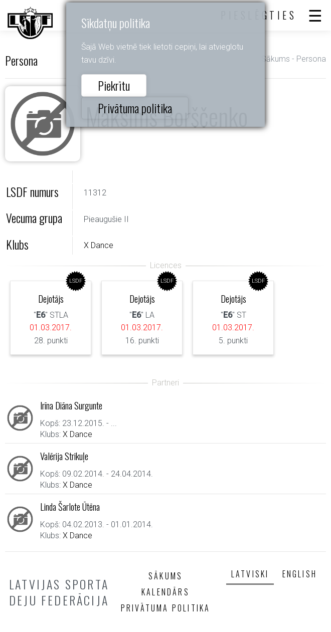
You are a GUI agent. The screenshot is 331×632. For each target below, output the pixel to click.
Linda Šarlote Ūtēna (70, 506)
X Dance (98, 245)
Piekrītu (114, 85)
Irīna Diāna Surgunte (71, 405)
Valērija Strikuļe (64, 456)
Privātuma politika (135, 108)
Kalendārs (165, 592)
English (299, 574)
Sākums (275, 59)
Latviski (250, 574)
